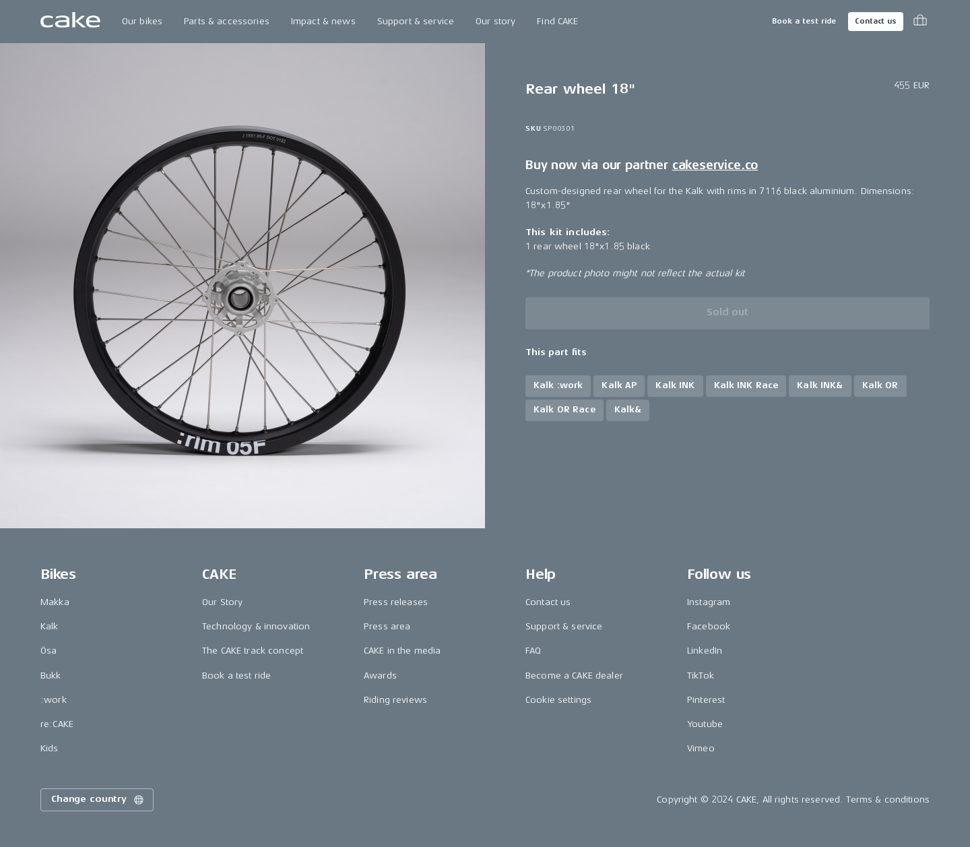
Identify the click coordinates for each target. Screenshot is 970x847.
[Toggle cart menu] (920, 21)
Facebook (708, 626)
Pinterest (706, 700)
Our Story (222, 602)
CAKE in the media (402, 651)
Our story (495, 21)
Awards (380, 675)
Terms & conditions (888, 799)
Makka (54, 602)
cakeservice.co (715, 165)
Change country (98, 800)
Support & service (415, 21)
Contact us (876, 21)
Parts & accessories (226, 21)
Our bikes (142, 21)
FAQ (533, 651)
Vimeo (701, 748)
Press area (387, 626)
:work (53, 700)
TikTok (700, 675)
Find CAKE (557, 21)
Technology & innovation (256, 626)
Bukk (50, 675)
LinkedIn (704, 651)
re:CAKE (56, 724)
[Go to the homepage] (70, 21)
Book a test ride (804, 21)
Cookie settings (558, 700)
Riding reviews (395, 700)
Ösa (48, 651)
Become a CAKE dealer (574, 675)
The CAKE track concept (252, 651)
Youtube (705, 724)
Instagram (708, 602)
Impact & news (323, 21)
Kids (49, 748)
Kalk (49, 626)
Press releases (396, 602)
